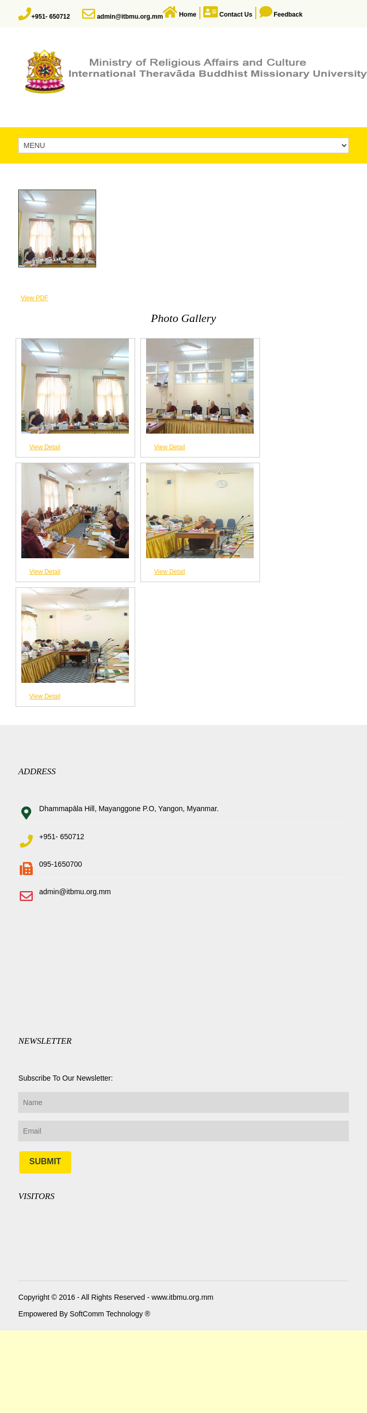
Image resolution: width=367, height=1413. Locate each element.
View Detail (44, 447)
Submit (45, 1161)
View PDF (34, 298)
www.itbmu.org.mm (182, 1297)
